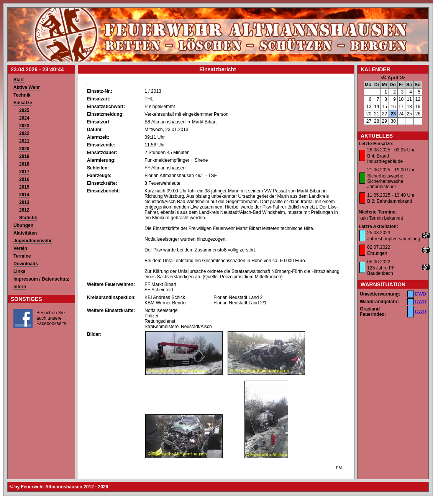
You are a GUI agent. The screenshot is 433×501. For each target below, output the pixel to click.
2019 (24, 156)
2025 (24, 110)
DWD (420, 294)
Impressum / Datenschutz (41, 279)
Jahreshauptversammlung (393, 238)
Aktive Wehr (26, 87)
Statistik (28, 217)
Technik (21, 95)
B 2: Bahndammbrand (389, 201)
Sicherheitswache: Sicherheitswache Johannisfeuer (385, 181)
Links (19, 271)
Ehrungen (377, 253)
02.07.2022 (378, 247)
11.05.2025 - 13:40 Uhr (390, 195)
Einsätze (22, 102)
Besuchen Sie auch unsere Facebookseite (51, 318)
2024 (24, 118)
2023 (24, 125)
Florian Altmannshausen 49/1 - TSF (180, 175)
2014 (24, 194)
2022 (24, 133)
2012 (24, 210)
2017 (24, 171)
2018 (24, 164)
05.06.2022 (378, 261)
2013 (24, 202)
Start (18, 79)
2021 (24, 141)
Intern (19, 286)
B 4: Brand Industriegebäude (385, 158)
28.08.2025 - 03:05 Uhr (390, 150)
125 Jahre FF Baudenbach (380, 270)
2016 (24, 179)
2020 (24, 148)
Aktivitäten (25, 233)
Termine (22, 256)
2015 (24, 187)
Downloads (25, 263)
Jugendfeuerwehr (32, 240)
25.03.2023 (378, 232)
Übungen (23, 225)
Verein (20, 248)
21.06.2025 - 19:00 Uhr (390, 169)
